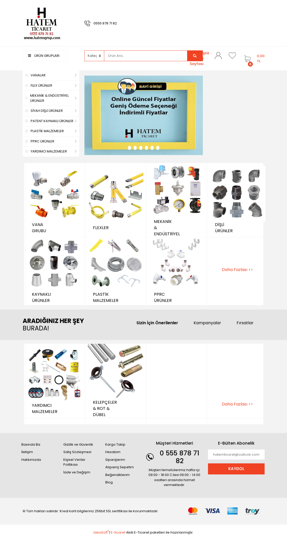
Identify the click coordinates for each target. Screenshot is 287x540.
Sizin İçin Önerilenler (157, 323)
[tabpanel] (143, 115)
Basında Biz (30, 444)
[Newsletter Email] (236, 454)
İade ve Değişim (76, 472)
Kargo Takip (115, 444)
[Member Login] (218, 55)
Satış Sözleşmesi (77, 451)
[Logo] (42, 23)
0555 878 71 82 (105, 23)
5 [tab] (152, 148)
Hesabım (112, 451)
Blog (109, 482)
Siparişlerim (115, 459)
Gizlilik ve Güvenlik (78, 444)
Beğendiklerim (117, 474)
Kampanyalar (207, 323)
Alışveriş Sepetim (119, 467)
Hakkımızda (31, 459)
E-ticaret (118, 532)
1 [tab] (129, 148)
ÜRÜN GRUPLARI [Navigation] (43, 55)
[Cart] (253, 58)
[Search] (145, 56)
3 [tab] (140, 148)
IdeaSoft (101, 532)
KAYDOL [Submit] (236, 468)
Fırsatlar (245, 323)
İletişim (27, 451)
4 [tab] (146, 148)
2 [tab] (135, 148)
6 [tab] (157, 148)
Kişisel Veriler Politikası (74, 462)
